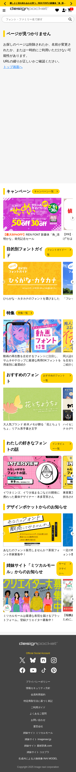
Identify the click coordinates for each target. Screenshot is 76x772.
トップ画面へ (13, 67)
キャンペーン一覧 (44, 191)
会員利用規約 (38, 694)
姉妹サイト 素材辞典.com (38, 745)
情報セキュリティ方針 (38, 688)
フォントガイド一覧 (57, 252)
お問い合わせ (38, 720)
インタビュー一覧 (58, 446)
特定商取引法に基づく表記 (38, 701)
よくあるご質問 (38, 713)
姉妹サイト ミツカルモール (38, 732)
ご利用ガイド (38, 707)
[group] (32, 219)
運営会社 (38, 726)
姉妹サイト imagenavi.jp (38, 739)
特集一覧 (23, 313)
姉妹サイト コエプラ (38, 752)
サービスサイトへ (62, 568)
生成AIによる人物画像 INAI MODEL (38, 758)
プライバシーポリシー (38, 681)
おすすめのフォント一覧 (54, 378)
